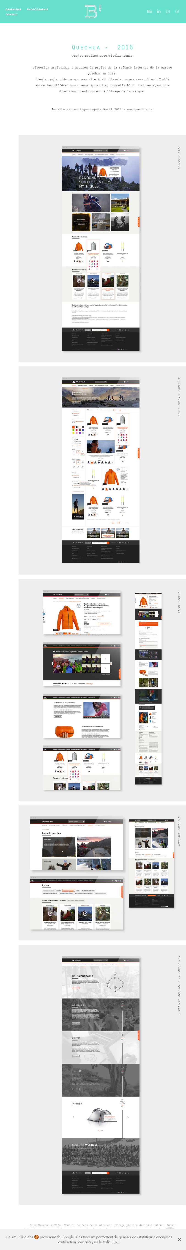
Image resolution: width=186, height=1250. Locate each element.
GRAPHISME (13, 9)
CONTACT (11, 14)
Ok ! (116, 1242)
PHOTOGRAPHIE (37, 9)
